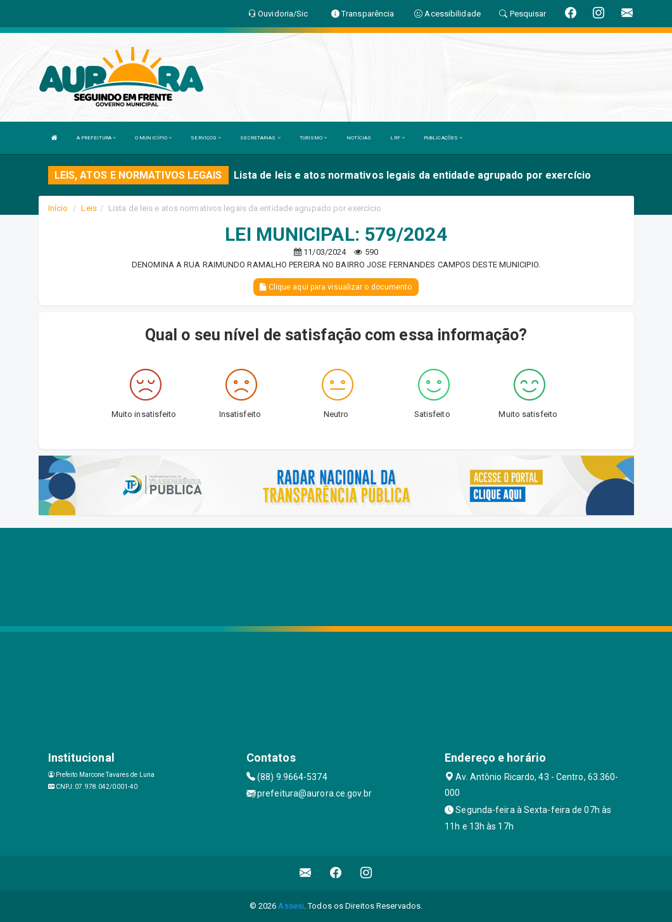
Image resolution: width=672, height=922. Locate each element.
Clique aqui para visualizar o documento (336, 287)
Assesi (291, 906)
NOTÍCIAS (359, 138)
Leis (88, 208)
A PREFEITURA (96, 138)
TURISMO (313, 138)
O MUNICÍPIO (153, 138)
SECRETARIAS (260, 138)
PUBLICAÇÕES (443, 138)
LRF (397, 138)
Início (58, 208)
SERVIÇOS (206, 138)
